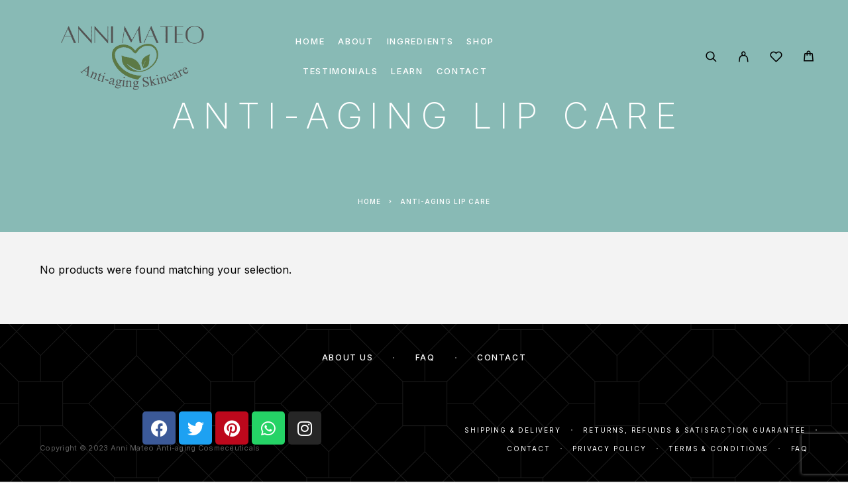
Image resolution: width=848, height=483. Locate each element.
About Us (347, 357)
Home (310, 41)
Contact (462, 71)
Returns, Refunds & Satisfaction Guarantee (694, 430)
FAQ (425, 357)
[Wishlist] (776, 58)
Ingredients (420, 41)
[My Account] (743, 56)
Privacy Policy (609, 449)
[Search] (711, 56)
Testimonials (340, 71)
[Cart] (808, 58)
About (355, 41)
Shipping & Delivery (512, 430)
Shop (480, 41)
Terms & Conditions (718, 449)
